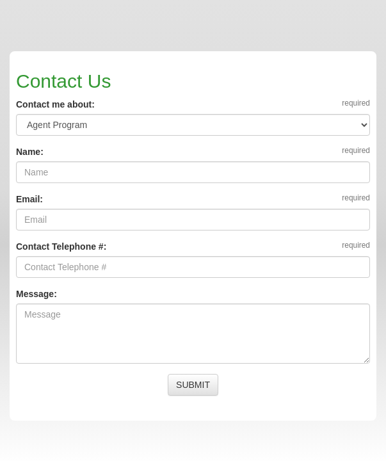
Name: (30, 152)
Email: (29, 199)
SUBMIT (193, 385)
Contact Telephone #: (61, 246)
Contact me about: (55, 104)
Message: (36, 294)
